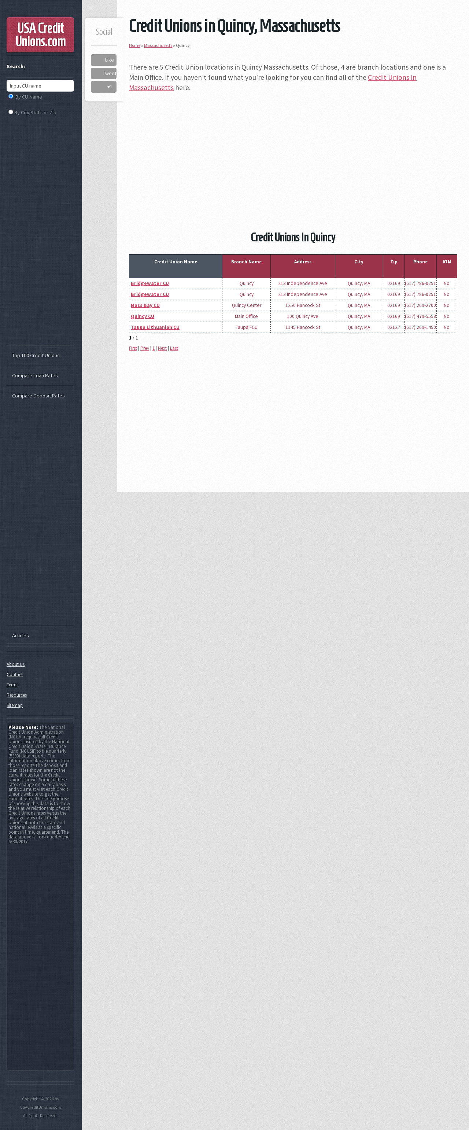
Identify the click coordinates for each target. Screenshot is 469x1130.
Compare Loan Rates (35, 375)
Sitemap (15, 705)
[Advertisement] (293, 151)
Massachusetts (158, 45)
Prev (144, 348)
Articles (20, 635)
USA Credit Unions (40, 35)
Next (162, 348)
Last (174, 348)
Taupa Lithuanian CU (155, 327)
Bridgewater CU (150, 283)
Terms (12, 685)
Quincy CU (142, 316)
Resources (17, 695)
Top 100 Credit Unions (36, 355)
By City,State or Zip (35, 112)
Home (134, 45)
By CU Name (28, 96)
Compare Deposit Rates (38, 395)
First (133, 348)
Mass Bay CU (145, 305)
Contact (15, 674)
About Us (16, 664)
